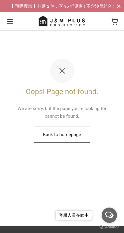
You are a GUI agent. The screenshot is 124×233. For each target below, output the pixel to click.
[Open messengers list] (109, 215)
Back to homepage (62, 134)
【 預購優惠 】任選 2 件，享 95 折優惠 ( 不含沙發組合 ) (61, 6)
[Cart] (114, 21)
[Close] (118, 6)
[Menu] (9, 21)
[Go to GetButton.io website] (109, 227)
